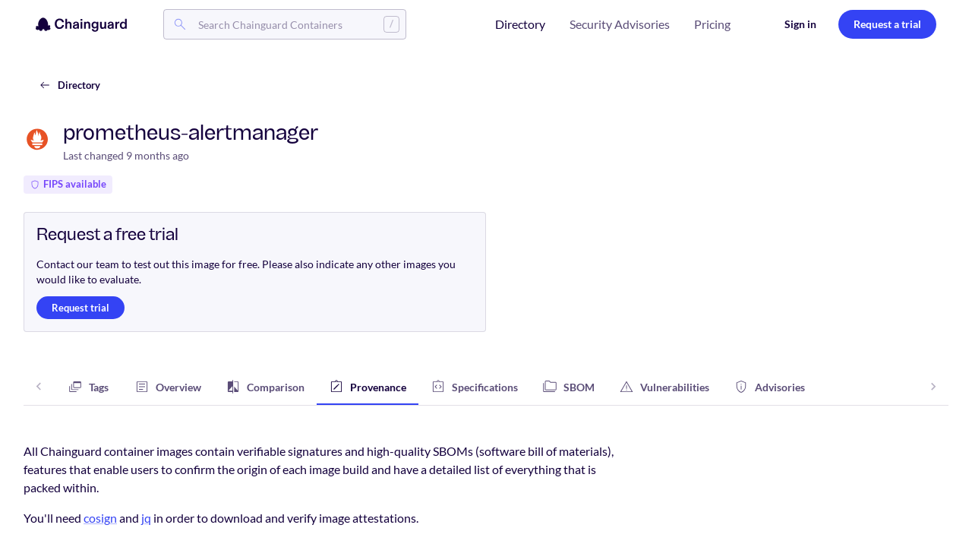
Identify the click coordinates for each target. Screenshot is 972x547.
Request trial (80, 308)
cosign (100, 518)
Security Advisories (620, 24)
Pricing (712, 24)
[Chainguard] (81, 24)
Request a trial (887, 23)
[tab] (88, 386)
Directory (520, 24)
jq (146, 518)
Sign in (800, 23)
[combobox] (284, 24)
